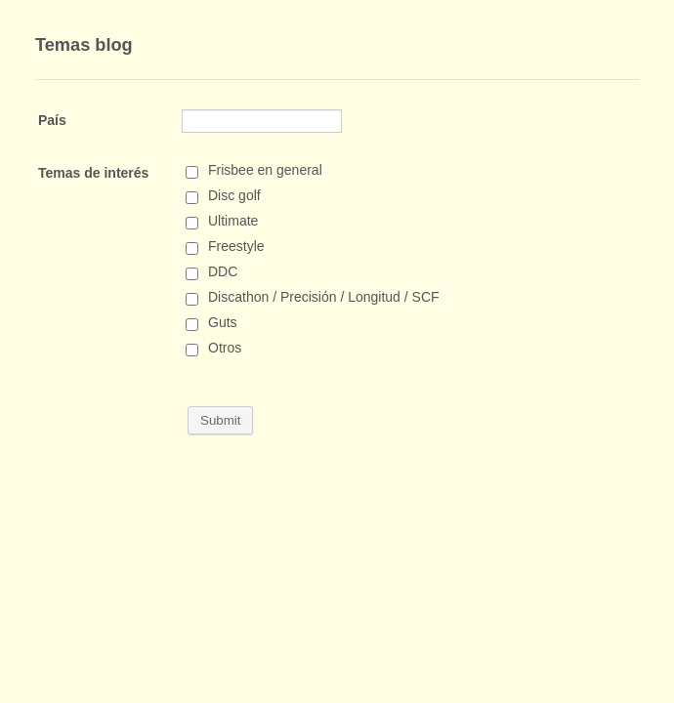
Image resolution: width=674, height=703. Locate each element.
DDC (222, 271)
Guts (222, 322)
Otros (224, 347)
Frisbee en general (265, 170)
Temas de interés (93, 173)
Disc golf (234, 195)
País (52, 120)
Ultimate (233, 220)
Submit (220, 420)
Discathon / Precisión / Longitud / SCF (324, 297)
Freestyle (236, 246)
